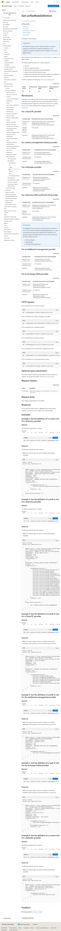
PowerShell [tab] (51, 432)
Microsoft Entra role (46, 230)
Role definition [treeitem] (12, 163)
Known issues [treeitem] (6, 41)
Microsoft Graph (30, 11)
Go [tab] (31, 432)
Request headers (26, 32)
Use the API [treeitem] (5, 33)
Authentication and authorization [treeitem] (10, 29)
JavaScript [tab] (41, 432)
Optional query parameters (29, 30)
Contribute (26, 928)
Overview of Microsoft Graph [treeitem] (9, 20)
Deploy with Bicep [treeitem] (7, 39)
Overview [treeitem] (6, 48)
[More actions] (58, 11)
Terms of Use (54, 928)
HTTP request (26, 28)
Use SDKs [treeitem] (5, 35)
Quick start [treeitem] (5, 26)
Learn (23, 11)
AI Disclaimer (4, 928)
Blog (20, 928)
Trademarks (3, 930)
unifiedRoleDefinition (48, 57)
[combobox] (10, 14)
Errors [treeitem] (4, 43)
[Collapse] (18, 10)
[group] (41, 355)
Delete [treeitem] (10, 173)
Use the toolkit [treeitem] (6, 37)
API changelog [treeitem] (6, 24)
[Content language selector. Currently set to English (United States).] (8, 924)
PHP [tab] (46, 432)
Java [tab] (35, 432)
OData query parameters (48, 376)
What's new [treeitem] (5, 22)
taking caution (25, 105)
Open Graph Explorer (53, 6)
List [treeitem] (9, 165)
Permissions (25, 26)
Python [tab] (58, 432)
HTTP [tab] (24, 432)
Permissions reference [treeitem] (8, 31)
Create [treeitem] (10, 167)
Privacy (31, 928)
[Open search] (54, 2)
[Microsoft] (3, 2)
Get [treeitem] (10, 169)
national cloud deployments (47, 79)
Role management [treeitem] (12, 158)
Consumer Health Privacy (42, 928)
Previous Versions (13, 928)
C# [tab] (28, 432)
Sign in (57, 2)
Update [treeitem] (10, 171)
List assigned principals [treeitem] (14, 175)
